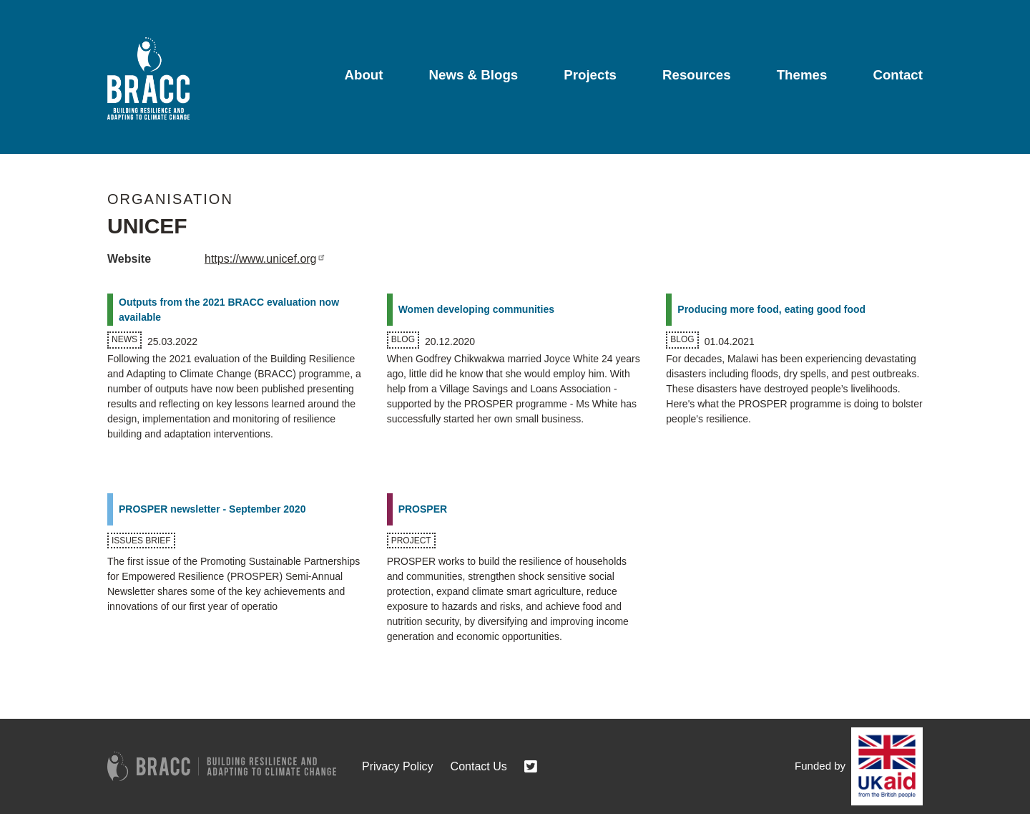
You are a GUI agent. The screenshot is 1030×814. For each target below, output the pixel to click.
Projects (590, 74)
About (363, 74)
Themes (802, 74)
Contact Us (479, 766)
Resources (696, 74)
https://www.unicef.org (266, 259)
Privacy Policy (397, 766)
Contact (898, 74)
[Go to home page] (148, 78)
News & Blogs (474, 74)
